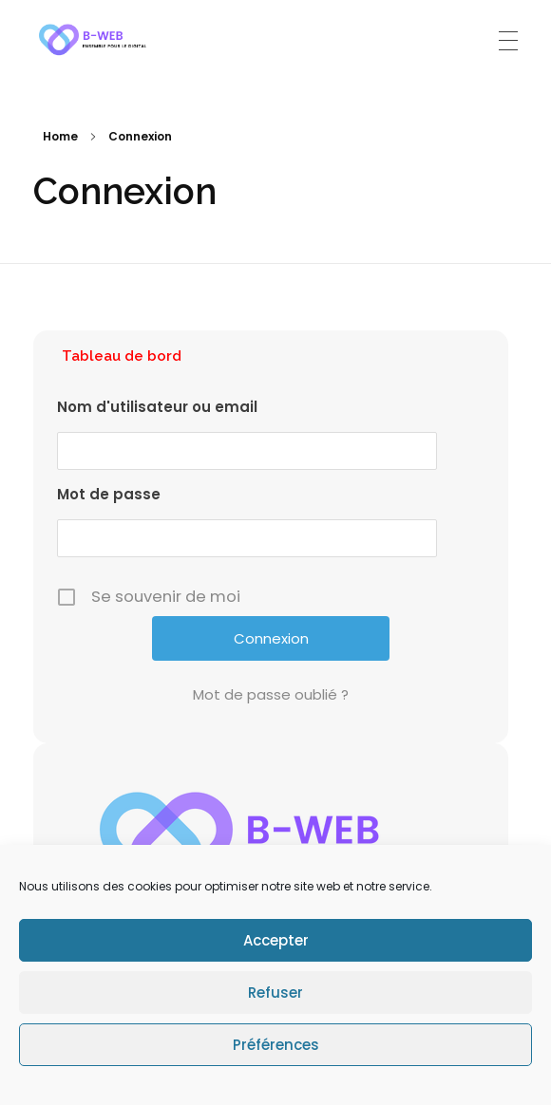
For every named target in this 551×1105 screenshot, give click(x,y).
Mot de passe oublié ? (271, 694)
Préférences (276, 1045)
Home (60, 136)
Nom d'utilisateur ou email (157, 407)
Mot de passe (109, 494)
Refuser (275, 992)
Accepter (276, 940)
